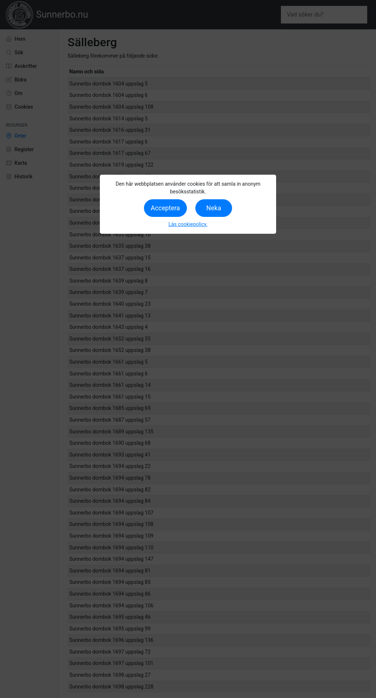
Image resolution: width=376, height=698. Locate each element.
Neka (213, 208)
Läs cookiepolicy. (188, 224)
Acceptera (165, 208)
